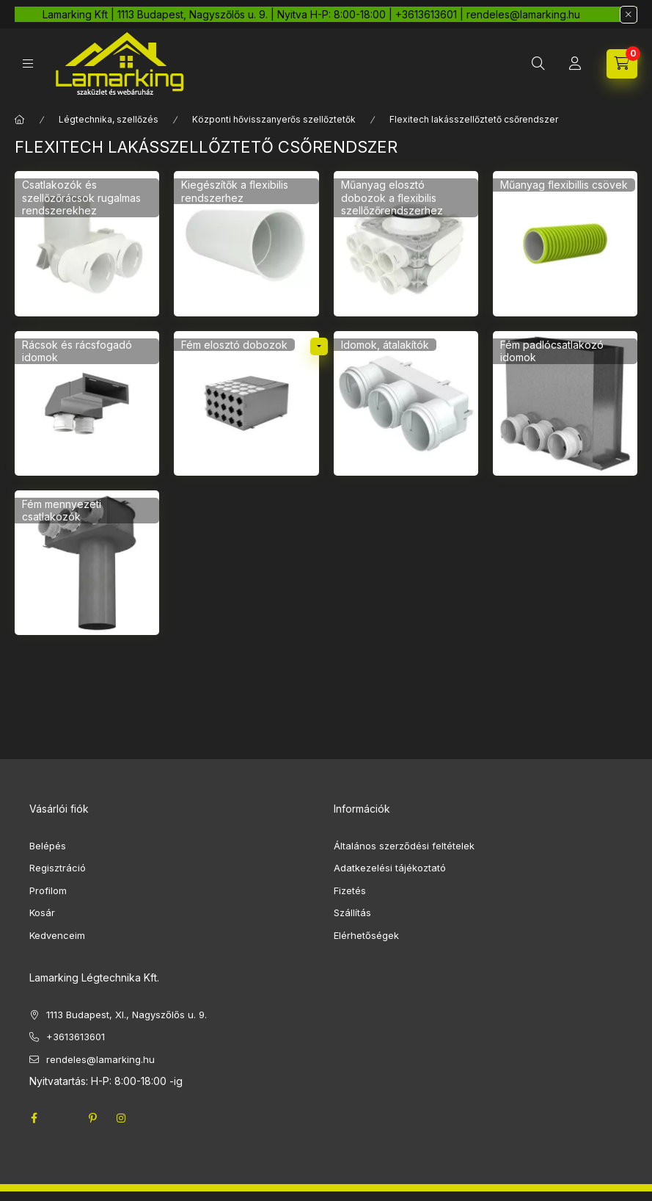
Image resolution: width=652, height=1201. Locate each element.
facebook (33, 1118)
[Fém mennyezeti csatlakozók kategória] (87, 562)
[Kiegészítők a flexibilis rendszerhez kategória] (246, 243)
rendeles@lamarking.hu (100, 1059)
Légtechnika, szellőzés (108, 119)
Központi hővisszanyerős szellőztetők (274, 119)
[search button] (538, 64)
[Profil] (575, 64)
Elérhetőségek (366, 935)
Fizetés (350, 890)
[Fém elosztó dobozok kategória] (246, 403)
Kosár (42, 912)
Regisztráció (57, 868)
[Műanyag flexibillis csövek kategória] (565, 243)
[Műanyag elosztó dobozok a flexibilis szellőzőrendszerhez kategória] (406, 243)
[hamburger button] (28, 63)
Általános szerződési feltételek (404, 846)
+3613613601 (75, 1036)
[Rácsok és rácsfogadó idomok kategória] (87, 403)
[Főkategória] (20, 119)
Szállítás (352, 912)
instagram (121, 1118)
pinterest (92, 1118)
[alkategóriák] (319, 346)
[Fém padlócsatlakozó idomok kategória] (565, 403)
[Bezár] (628, 14)
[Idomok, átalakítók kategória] (406, 403)
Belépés (47, 846)
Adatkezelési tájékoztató (390, 868)
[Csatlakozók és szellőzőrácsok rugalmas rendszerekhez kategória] (87, 243)
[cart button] (622, 64)
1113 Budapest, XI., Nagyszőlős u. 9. (126, 1014)
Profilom (48, 890)
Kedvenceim (57, 935)
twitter (63, 1118)
